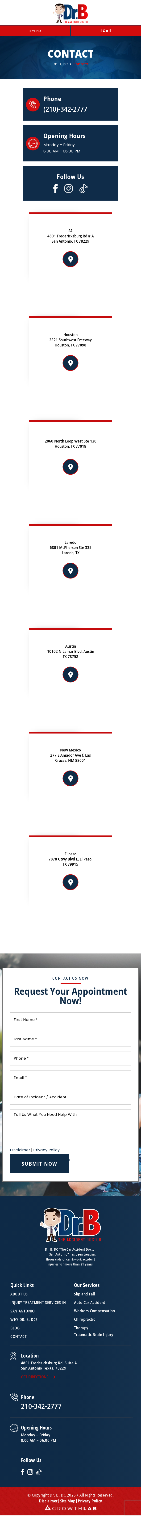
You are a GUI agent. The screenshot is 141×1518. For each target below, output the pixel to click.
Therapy (81, 1327)
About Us (19, 1294)
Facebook (55, 188)
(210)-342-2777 (65, 109)
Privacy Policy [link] (90, 1501)
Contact (18, 1336)
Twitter (83, 188)
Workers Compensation (94, 1311)
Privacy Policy (46, 1150)
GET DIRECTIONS (34, 1376)
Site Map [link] (67, 1501)
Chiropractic (84, 1319)
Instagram (68, 189)
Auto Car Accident (89, 1302)
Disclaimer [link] (48, 1501)
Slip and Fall (84, 1294)
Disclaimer (20, 1150)
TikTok (39, 1472)
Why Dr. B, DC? (23, 1319)
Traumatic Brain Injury (93, 1334)
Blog (15, 1328)
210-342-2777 (41, 1406)
